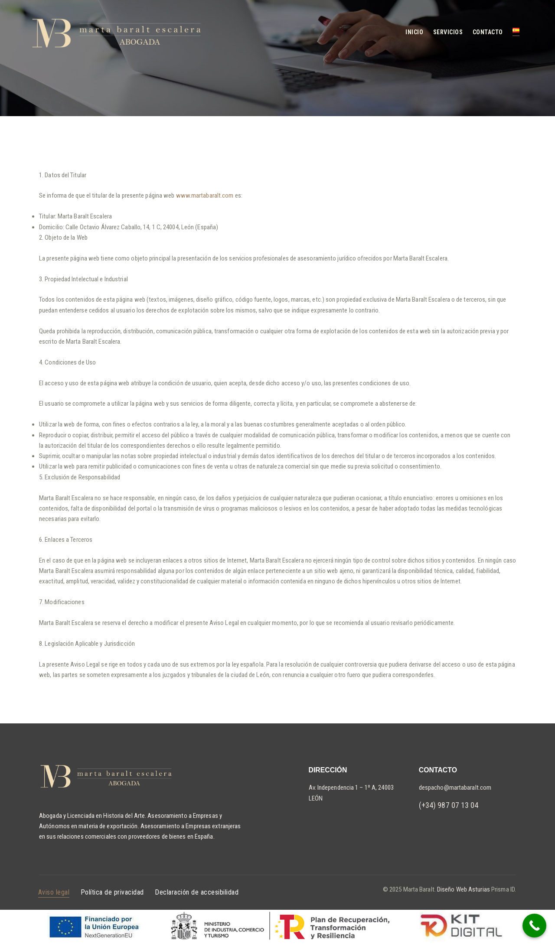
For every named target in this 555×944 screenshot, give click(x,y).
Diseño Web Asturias (463, 889)
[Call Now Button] (534, 925)
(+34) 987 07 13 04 (449, 805)
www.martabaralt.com (205, 195)
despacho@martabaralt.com (455, 787)
